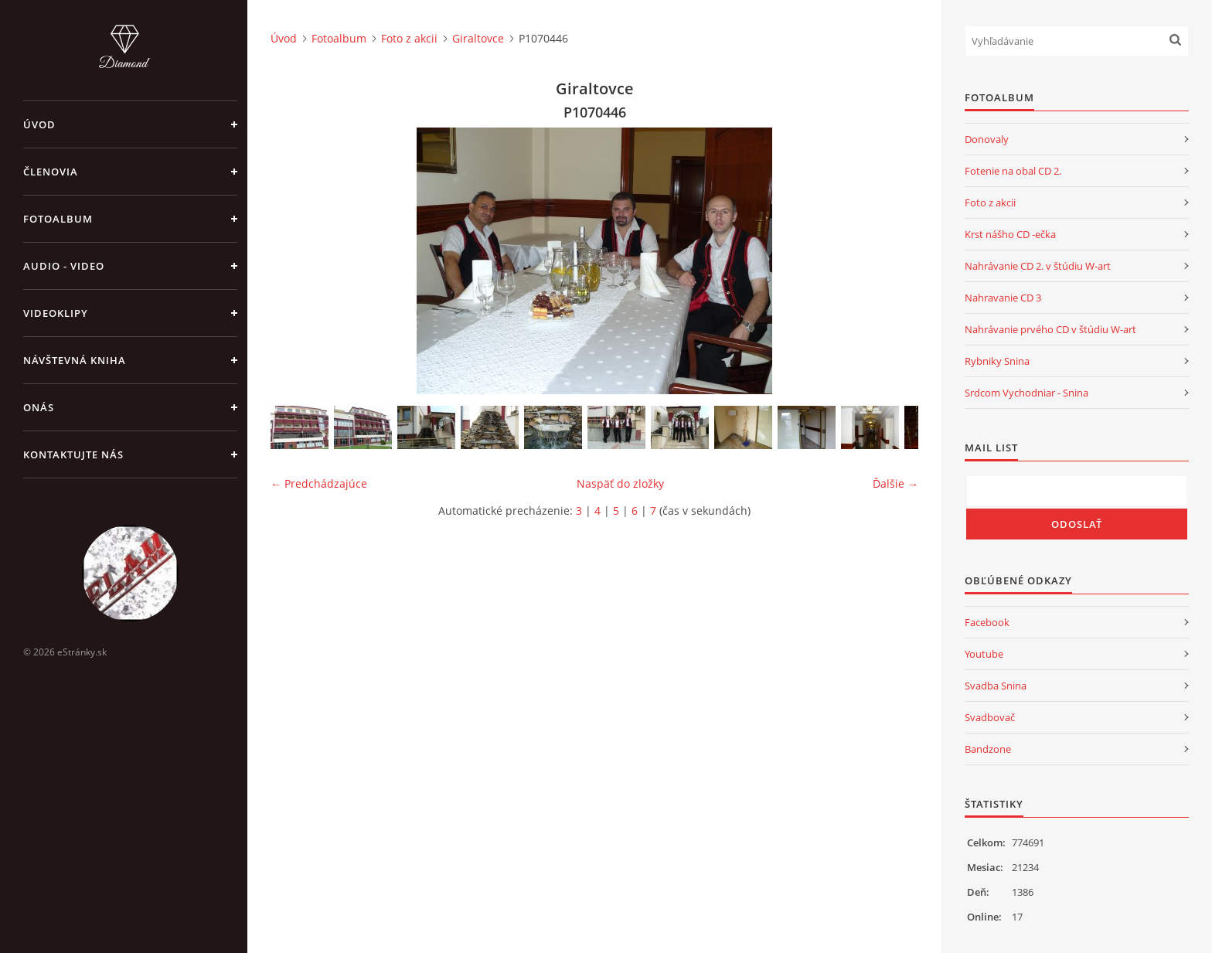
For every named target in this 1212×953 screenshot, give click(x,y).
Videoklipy (55, 313)
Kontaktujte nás (73, 454)
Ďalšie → (895, 483)
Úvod (39, 124)
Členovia (50, 172)
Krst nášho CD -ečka (1010, 234)
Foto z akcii (409, 38)
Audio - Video (63, 266)
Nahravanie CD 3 (1003, 298)
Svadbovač (990, 717)
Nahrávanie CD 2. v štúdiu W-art (1038, 266)
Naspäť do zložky (620, 483)
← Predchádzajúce (319, 483)
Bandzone (988, 749)
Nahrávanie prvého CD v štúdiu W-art (1050, 329)
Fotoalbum (58, 219)
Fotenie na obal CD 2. (1013, 171)
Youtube (984, 654)
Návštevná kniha (74, 360)
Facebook (987, 622)
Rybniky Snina (997, 361)
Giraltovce (478, 38)
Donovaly (987, 139)
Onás (38, 407)
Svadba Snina (995, 686)
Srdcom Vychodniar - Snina (1026, 393)
